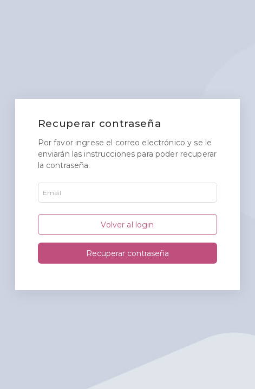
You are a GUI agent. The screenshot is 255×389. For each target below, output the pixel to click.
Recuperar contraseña (127, 253)
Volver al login (127, 225)
